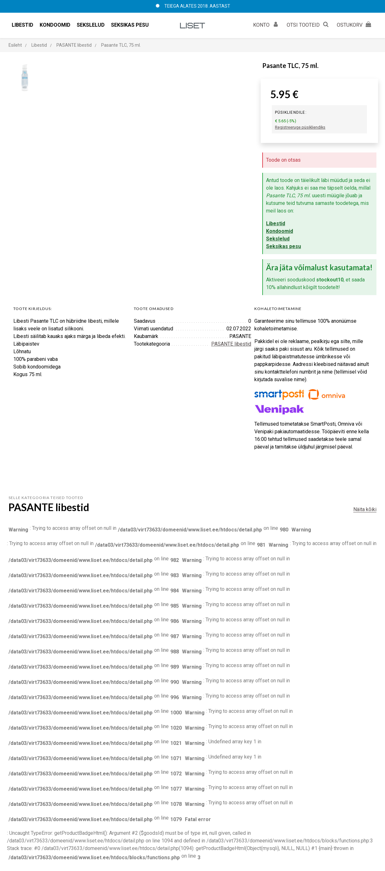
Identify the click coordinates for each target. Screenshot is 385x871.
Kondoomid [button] (55, 25)
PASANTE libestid (231, 344)
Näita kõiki (364, 509)
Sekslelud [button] (91, 25)
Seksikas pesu (283, 246)
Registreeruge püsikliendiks (300, 127)
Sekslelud (278, 239)
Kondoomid (279, 231)
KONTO (266, 24)
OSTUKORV (355, 24)
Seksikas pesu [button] (130, 25)
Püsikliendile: (291, 112)
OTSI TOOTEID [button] (308, 24)
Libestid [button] (22, 25)
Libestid (275, 223)
